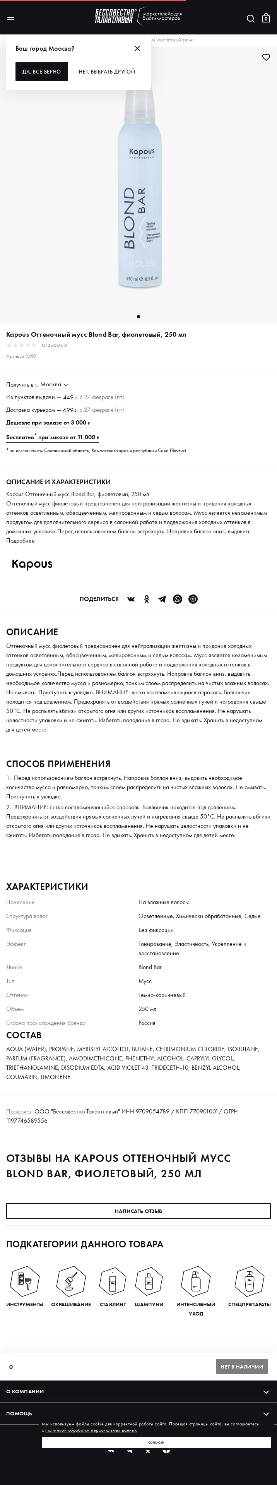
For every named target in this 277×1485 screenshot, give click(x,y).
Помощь (138, 1413)
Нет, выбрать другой (107, 71)
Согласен (156, 1442)
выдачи (45, 397)
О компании (138, 1391)
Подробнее (20, 540)
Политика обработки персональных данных (55, 1474)
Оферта (260, 1474)
